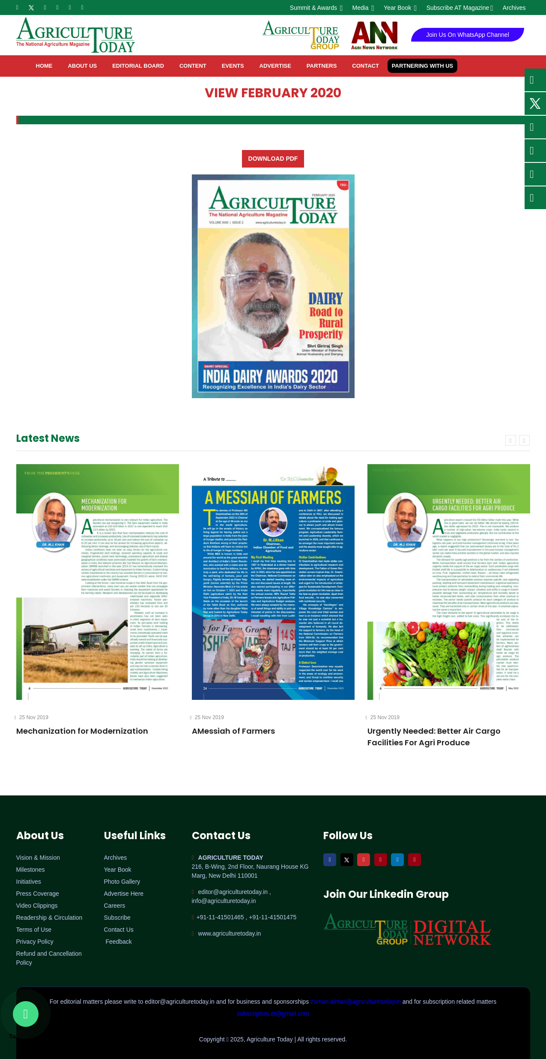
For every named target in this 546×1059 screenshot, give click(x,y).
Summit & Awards (316, 7)
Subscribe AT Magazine (459, 7)
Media (362, 7)
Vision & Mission (38, 857)
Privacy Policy (35, 941)
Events (233, 66)
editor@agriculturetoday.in (180, 1001)
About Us (82, 66)
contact (365, 66)
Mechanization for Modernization (82, 731)
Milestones (30, 869)
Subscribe (117, 917)
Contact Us (119, 929)
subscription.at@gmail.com (273, 1013)
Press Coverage (37, 893)
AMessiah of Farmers (233, 731)
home (44, 66)
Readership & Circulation (49, 917)
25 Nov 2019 (32, 717)
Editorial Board (138, 66)
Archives (514, 7)
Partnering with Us (422, 66)
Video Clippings (37, 905)
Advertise (275, 66)
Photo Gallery (122, 881)
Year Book (400, 7)
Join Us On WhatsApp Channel (467, 34)
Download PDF (273, 158)
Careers (114, 905)
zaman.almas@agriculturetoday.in (356, 1001)
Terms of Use (33, 929)
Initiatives (28, 881)
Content (192, 66)
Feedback (118, 941)
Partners (322, 66)
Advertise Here (124, 893)
